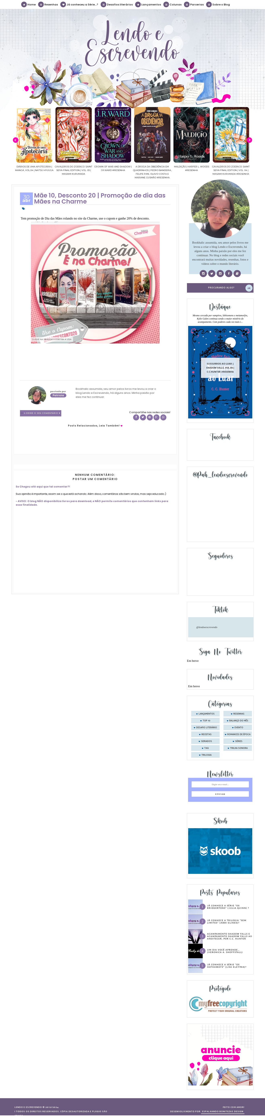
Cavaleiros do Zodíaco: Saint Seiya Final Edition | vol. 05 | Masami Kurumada (75, 170)
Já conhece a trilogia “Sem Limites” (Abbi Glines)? (226, 921)
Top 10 (206, 721)
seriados (206, 741)
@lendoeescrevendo (206, 627)
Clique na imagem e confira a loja (52, 339)
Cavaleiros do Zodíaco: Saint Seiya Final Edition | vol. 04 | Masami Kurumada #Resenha (232, 170)
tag (206, 748)
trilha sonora (239, 748)
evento (239, 727)
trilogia (206, 755)
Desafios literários (117, 4)
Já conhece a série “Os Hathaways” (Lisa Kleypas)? (226, 965)
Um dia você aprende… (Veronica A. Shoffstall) (225, 951)
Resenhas (48, 4)
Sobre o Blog (218, 4)
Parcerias (194, 4)
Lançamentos (148, 4)
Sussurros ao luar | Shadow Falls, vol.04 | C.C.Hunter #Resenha (220, 367)
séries (238, 741)
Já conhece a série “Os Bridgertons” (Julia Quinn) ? (228, 906)
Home (29, 4)
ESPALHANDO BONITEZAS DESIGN (222, 1111)
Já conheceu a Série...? (79, 4)
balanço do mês (238, 721)
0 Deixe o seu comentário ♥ (42, 413)
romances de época (238, 734)
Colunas (173, 4)
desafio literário (206, 727)
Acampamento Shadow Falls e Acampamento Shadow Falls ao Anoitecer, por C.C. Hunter (229, 936)
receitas (206, 734)
